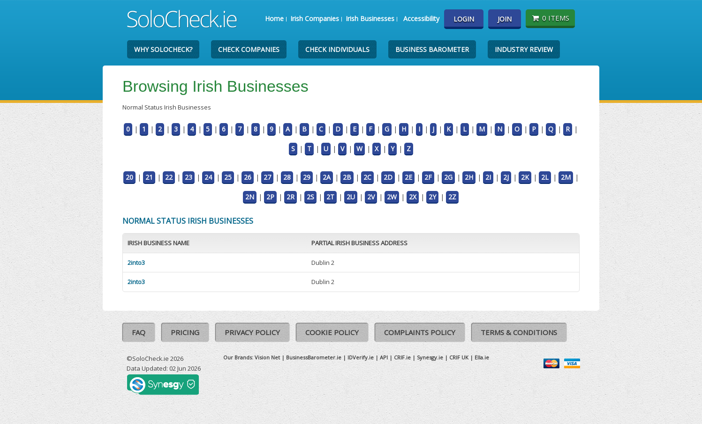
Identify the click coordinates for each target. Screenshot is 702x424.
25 (228, 177)
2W (392, 196)
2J (506, 177)
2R (290, 196)
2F (428, 177)
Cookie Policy (332, 332)
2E (408, 177)
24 (208, 177)
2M (566, 177)
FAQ (138, 332)
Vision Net (267, 357)
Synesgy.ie (430, 357)
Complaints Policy (419, 332)
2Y (432, 196)
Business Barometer (432, 49)
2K (525, 177)
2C (367, 177)
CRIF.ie (402, 357)
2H (469, 177)
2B (347, 177)
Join (505, 19)
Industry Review (524, 49)
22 (169, 177)
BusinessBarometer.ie (313, 357)
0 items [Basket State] (550, 17)
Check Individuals (337, 49)
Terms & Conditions (519, 332)
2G (448, 177)
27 (267, 177)
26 (247, 177)
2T (330, 196)
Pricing (185, 332)
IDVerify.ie (360, 357)
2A (327, 177)
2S (310, 196)
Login (463, 19)
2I (488, 177)
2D (388, 177)
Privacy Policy (252, 332)
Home (274, 18)
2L (545, 177)
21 (149, 177)
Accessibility (421, 18)
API (384, 357)
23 (188, 177)
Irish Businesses (370, 18)
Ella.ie (482, 357)
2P (270, 196)
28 (287, 177)
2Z (452, 196)
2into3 (136, 262)
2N (249, 196)
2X (412, 196)
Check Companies (248, 49)
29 (306, 177)
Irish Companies (314, 18)
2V (371, 196)
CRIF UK (458, 357)
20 (129, 177)
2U (351, 196)
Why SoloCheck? (163, 49)
